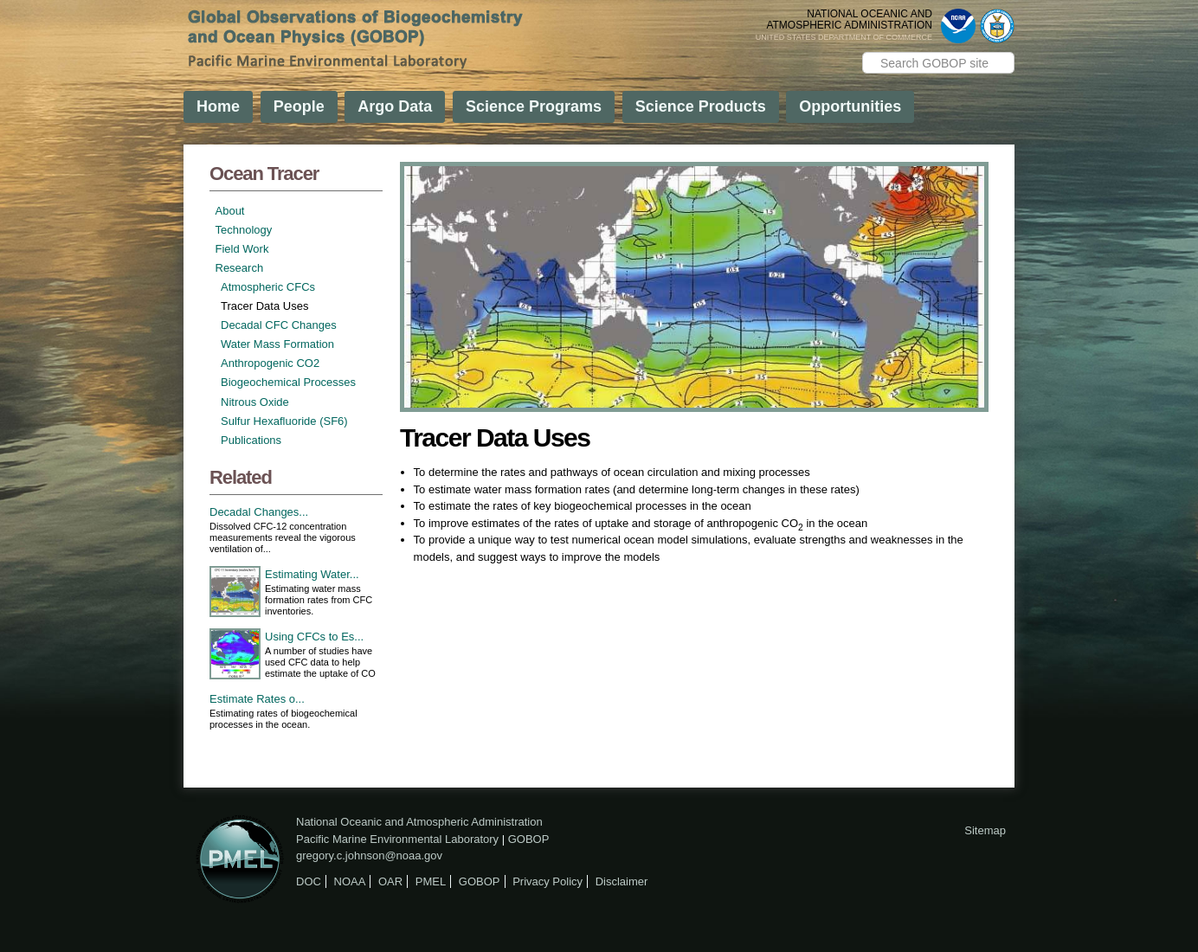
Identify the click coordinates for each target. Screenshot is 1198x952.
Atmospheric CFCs (268, 286)
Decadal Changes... (258, 511)
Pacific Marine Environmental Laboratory (397, 839)
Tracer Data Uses (264, 305)
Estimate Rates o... (257, 698)
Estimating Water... (312, 574)
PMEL (430, 881)
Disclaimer (622, 881)
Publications (251, 440)
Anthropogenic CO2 (270, 363)
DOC (308, 881)
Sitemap (985, 830)
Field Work (242, 248)
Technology (244, 229)
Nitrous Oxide (255, 402)
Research (240, 267)
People (299, 106)
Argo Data (394, 106)
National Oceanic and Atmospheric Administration (419, 821)
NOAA (350, 881)
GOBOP (529, 839)
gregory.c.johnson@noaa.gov (369, 855)
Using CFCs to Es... (314, 636)
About (230, 210)
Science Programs (534, 106)
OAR (390, 881)
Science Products (700, 106)
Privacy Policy (547, 881)
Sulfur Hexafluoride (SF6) (284, 421)
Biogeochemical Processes (288, 382)
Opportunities (850, 106)
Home (218, 106)
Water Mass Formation (277, 344)
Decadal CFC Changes (279, 324)
